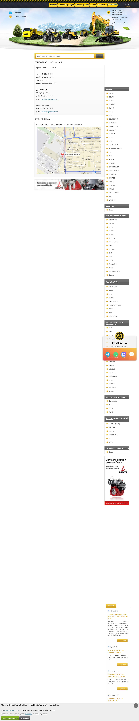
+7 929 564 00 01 (118, 14)
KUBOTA (15, 134)
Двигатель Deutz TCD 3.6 (118, 587)
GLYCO (14, 182)
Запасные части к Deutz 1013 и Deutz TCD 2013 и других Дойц (117, 498)
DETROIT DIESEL (18, 126)
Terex (14, 442)
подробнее (122, 89)
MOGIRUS (15, 185)
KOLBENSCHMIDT (18, 148)
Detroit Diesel (17, 242)
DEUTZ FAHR (16, 119)
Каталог (64, 693)
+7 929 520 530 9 (46, 108)
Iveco (14, 245)
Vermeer (15, 427)
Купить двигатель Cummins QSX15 (116, 100)
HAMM (14, 365)
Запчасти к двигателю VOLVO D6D (118, 441)
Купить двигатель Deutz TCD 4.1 (116, 193)
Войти (127, 4)
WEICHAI (15, 200)
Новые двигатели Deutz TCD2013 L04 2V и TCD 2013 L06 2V (117, 287)
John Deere (16, 316)
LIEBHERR (15, 130)
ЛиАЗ (14, 412)
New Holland (17, 301)
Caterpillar (16, 220)
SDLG (14, 112)
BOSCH (14, 159)
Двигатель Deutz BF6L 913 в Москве (117, 215)
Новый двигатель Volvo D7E (115, 237)
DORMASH (16, 376)
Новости (45, 695)
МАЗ (14, 137)
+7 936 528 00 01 (118, 12)
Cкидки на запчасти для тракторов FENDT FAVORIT (117, 631)
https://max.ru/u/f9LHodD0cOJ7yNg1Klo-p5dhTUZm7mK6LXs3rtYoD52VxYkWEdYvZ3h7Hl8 (123, 354)
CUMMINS (16, 123)
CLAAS (14, 108)
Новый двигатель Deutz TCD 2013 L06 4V (116, 310)
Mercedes (16, 264)
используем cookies (11, 710)
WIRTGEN (15, 373)
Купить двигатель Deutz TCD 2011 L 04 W (116, 566)
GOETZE (15, 178)
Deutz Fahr (16, 287)
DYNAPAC (15, 362)
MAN (14, 260)
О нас (44, 700)
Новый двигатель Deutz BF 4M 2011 (115, 383)
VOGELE (15, 369)
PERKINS (15, 104)
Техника (64, 698)
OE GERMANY (17, 193)
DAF (13, 253)
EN (126, 6)
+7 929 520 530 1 (46, 96)
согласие (28, 714)
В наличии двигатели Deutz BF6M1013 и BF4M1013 (117, 261)
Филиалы (64, 700)
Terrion (15, 309)
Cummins (15, 238)
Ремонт (44, 698)
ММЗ (14, 227)
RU (129, 6)
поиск (99, 56)
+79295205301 (115, 354)
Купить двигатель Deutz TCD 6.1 (116, 149)
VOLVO (14, 101)
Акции (63, 695)
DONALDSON (17, 171)
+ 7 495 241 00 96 (47, 74)
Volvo (14, 350)
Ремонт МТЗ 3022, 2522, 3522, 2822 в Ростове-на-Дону (118, 65)
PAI (13, 196)
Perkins (15, 249)
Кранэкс (15, 431)
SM (13, 152)
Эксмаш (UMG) (17, 424)
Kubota (15, 231)
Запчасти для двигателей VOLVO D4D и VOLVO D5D (117, 468)
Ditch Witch (16, 435)
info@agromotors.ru (21, 16)
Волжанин (16, 401)
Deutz (14, 210)
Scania (14, 275)
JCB (13, 115)
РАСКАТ (15, 380)
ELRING (15, 163)
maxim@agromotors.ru (50, 99)
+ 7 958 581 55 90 (47, 77)
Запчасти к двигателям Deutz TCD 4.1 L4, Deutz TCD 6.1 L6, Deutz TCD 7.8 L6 (117, 407)
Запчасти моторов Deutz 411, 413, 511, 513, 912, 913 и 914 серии (117, 529)
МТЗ (14, 141)
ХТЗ (13, 312)
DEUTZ (14, 93)
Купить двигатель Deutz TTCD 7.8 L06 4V (116, 124)
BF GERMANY (17, 167)
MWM (14, 268)
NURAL (14, 189)
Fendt (14, 290)
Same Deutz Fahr (18, 305)
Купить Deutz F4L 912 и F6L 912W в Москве (117, 171)
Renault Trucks (17, 271)
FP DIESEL (15, 174)
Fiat (13, 257)
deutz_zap (17, 13)
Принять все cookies (10, 718)
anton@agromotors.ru (50, 112)
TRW (14, 156)
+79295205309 (107, 354)
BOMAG (15, 384)
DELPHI (14, 97)
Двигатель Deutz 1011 (117, 607)
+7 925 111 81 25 (118, 10)
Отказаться (25, 718)
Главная (45, 693)
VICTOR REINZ (17, 145)
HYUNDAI (15, 387)
